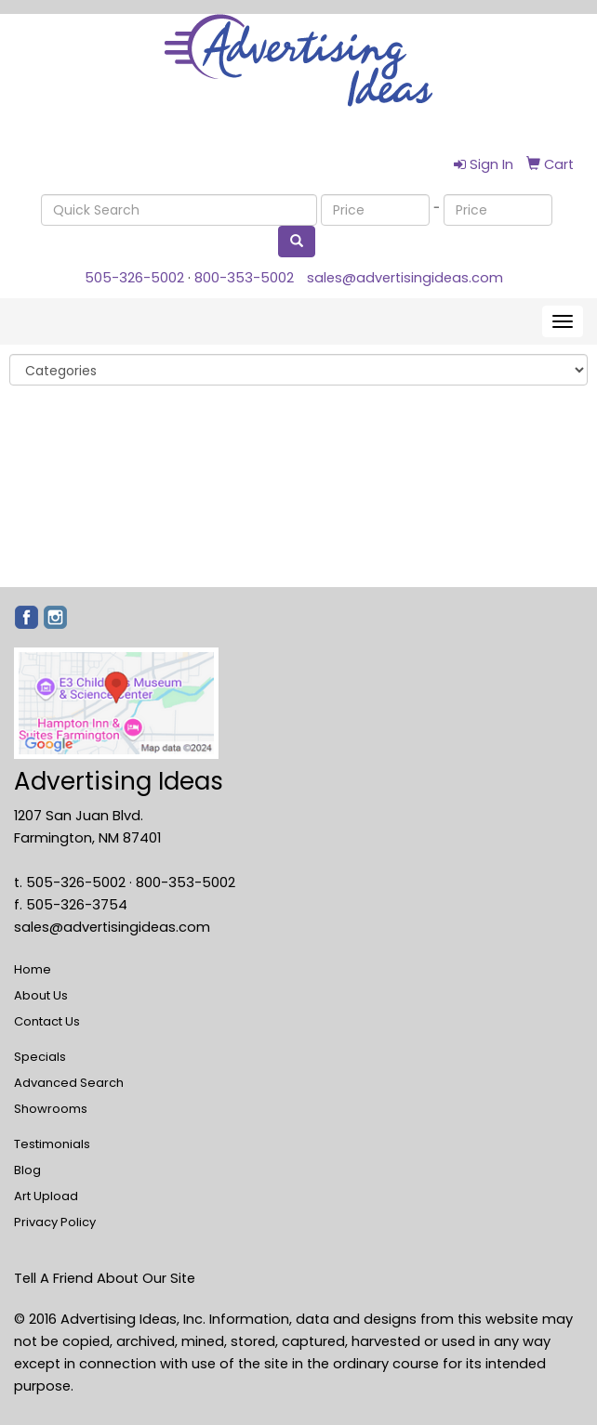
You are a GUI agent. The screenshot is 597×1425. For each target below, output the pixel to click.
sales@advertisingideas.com (405, 277)
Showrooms (50, 1109)
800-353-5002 (244, 277)
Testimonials (52, 1144)
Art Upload (46, 1196)
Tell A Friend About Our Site (104, 1278)
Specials (40, 1056)
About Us (41, 995)
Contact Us (47, 1021)
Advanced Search (69, 1083)
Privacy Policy (55, 1222)
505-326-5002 (134, 277)
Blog (27, 1170)
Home (32, 969)
